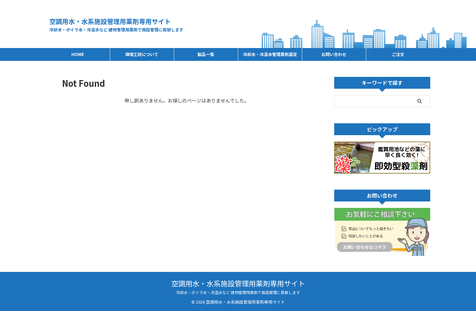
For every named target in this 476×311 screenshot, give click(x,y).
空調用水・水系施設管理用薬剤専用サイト (110, 21)
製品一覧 (206, 54)
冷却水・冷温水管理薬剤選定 (270, 54)
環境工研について (141, 54)
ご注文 (398, 54)
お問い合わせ (333, 54)
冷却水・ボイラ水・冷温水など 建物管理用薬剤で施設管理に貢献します (238, 292)
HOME (77, 54)
